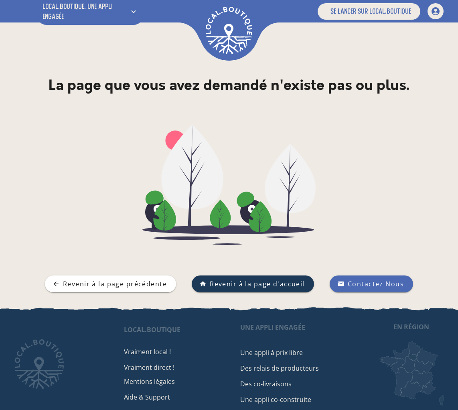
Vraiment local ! (148, 351)
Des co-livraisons (266, 383)
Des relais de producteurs (280, 368)
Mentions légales (150, 381)
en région (411, 326)
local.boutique (153, 329)
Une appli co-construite (276, 399)
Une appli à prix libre (272, 352)
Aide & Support (148, 397)
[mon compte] (436, 11)
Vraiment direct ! (150, 367)
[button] (369, 11)
